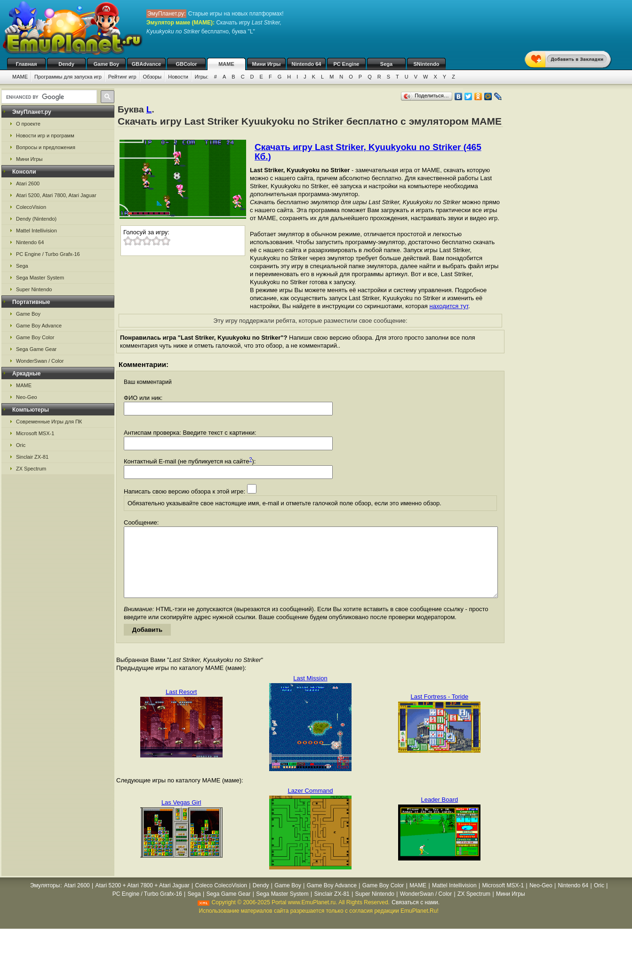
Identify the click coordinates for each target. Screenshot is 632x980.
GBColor (186, 64)
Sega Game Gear (36, 349)
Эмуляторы (45, 899)
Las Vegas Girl (181, 816)
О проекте (28, 124)
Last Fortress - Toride (440, 710)
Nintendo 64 (306, 64)
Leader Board (439, 813)
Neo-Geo (26, 397)
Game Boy (106, 64)
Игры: (201, 77)
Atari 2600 (28, 183)
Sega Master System (40, 277)
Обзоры (152, 77)
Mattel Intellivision (36, 230)
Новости (178, 77)
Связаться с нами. (416, 916)
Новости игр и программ (45, 135)
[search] (48, 97)
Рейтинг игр (122, 77)
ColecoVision (31, 207)
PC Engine (346, 64)
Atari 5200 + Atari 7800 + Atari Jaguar (143, 899)
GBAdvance (146, 64)
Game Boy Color (35, 337)
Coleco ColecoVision (221, 899)
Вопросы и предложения (45, 147)
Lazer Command (310, 804)
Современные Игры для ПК (49, 421)
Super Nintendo (34, 289)
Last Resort (181, 705)
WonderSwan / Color (40, 361)
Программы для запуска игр (68, 77)
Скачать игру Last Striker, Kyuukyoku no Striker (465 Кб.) (368, 151)
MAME (226, 64)
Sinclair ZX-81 (32, 457)
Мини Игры (266, 64)
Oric (20, 445)
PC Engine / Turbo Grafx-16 (48, 254)
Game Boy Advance (39, 325)
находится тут (448, 306)
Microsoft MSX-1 (35, 433)
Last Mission (310, 692)
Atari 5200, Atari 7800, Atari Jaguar (56, 195)
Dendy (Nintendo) (36, 219)
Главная (26, 64)
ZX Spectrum (31, 468)
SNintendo (427, 64)
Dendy (66, 64)
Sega (386, 64)
